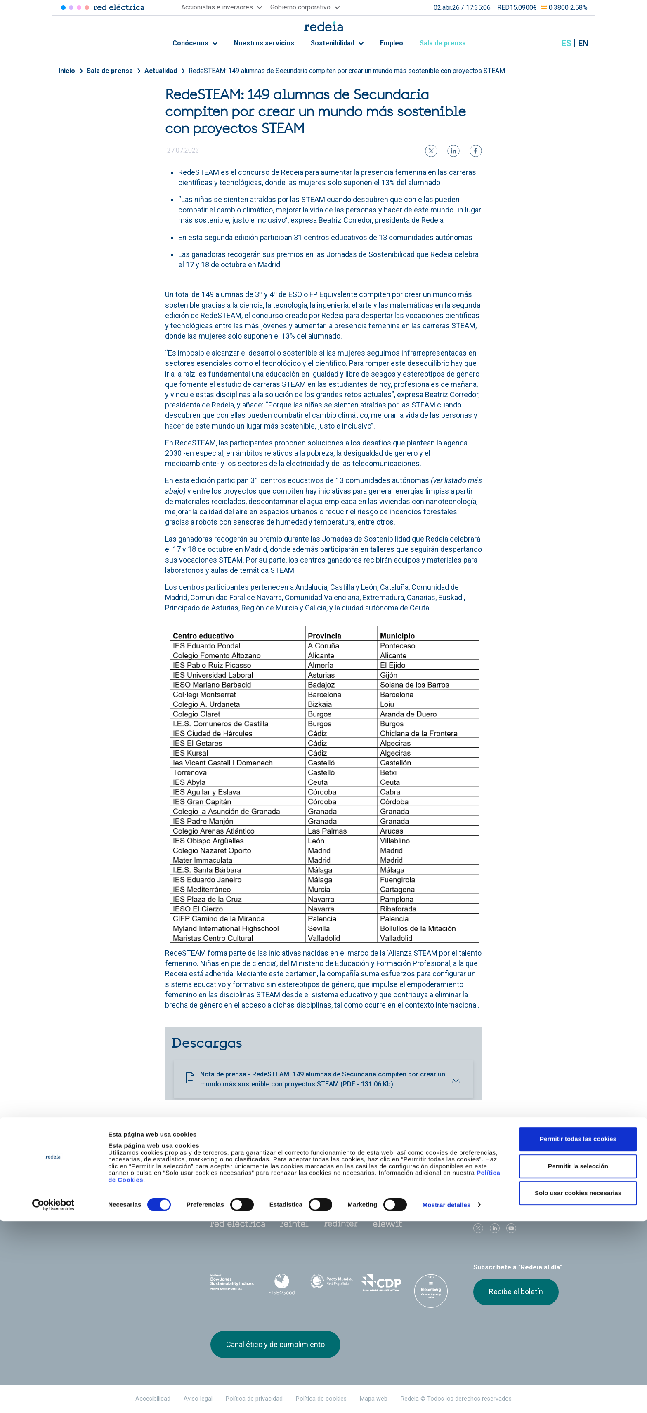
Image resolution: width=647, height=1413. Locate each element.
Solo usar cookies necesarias (578, 1384)
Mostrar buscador (546, 43)
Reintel (294, 1223)
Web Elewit (387, 1223)
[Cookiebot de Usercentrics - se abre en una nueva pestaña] (53, 1397)
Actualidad (160, 71)
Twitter (478, 1228)
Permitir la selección (578, 1357)
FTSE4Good (282, 1284)
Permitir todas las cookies (578, 1330)
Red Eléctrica (237, 1223)
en (583, 43)
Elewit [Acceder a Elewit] (87, 7)
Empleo (391, 43)
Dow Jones (232, 1283)
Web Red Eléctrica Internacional (341, 1223)
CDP (381, 1282)
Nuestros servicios (264, 43)
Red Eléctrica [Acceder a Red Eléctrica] (63, 7)
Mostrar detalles (447, 1396)
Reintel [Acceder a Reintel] (79, 7)
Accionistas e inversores (246, 1165)
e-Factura (224, 1180)
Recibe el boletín (516, 1291)
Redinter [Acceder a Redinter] (71, 7)
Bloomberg (431, 1291)
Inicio (67, 71)
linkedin (495, 1228)
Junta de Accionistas (413, 1165)
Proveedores (489, 1165)
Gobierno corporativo (327, 1165)
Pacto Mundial (331, 1283)
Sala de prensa (447, 43)
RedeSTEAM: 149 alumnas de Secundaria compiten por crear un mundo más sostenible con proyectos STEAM (347, 71)
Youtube (511, 1228)
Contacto (310, 1180)
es (566, 43)
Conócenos (194, 43)
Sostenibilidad (337, 43)
